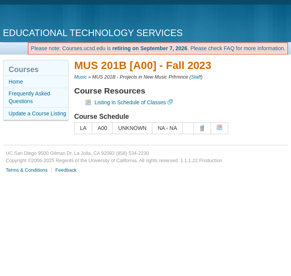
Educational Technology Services (93, 33)
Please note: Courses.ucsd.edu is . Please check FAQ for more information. (158, 48)
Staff (196, 77)
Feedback (65, 170)
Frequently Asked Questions (29, 97)
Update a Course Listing (37, 113)
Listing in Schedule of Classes (130, 102)
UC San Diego (47, 17)
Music (80, 77)
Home (16, 82)
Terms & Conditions (26, 170)
